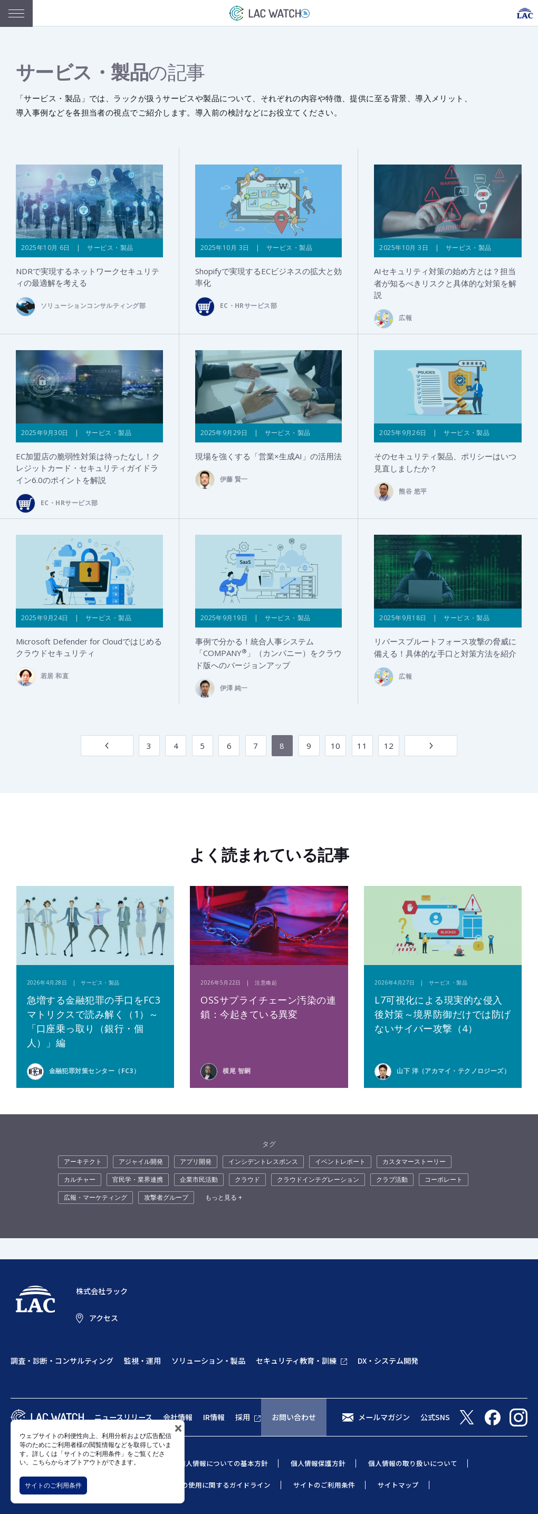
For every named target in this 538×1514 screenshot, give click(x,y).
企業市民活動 (199, 1179)
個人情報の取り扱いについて (412, 1464)
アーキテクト (83, 1162)
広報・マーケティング (95, 1197)
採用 (242, 1417)
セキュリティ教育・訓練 (296, 1361)
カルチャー (79, 1179)
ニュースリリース (123, 1417)
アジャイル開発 (141, 1162)
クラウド (247, 1179)
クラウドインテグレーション (318, 1179)
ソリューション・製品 (208, 1361)
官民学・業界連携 (137, 1179)
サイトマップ (398, 1485)
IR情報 (214, 1417)
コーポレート (444, 1179)
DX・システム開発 (388, 1361)
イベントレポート (340, 1162)
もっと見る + (223, 1197)
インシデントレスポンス (263, 1162)
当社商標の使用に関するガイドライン (212, 1485)
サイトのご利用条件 (53, 1485)
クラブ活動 (392, 1179)
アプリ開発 (196, 1162)
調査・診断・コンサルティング (62, 1361)
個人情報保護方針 (318, 1464)
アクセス (103, 1318)
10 (336, 746)
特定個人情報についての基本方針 (216, 1464)
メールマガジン (384, 1417)
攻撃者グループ (166, 1197)
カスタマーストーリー (414, 1162)
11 (362, 746)
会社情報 (178, 1417)
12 (389, 746)
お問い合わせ (294, 1417)
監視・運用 (142, 1361)
